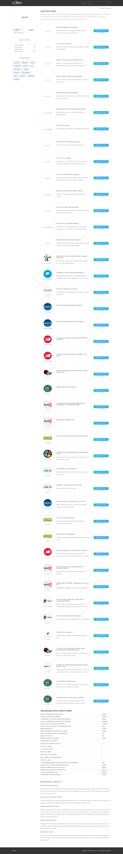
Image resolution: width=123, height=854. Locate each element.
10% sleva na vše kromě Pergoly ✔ (65, 517)
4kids (15, 76)
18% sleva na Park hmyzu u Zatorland (66, 289)
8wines (32, 62)
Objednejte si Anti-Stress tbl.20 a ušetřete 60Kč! (69, 485)
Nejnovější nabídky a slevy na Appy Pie (67, 27)
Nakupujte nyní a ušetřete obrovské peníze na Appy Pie (71, 109)
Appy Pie (109, 8)
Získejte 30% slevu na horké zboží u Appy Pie (68, 239)
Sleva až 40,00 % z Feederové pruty (66, 681)
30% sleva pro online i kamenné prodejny (67, 207)
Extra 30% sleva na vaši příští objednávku (67, 223)
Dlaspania (16, 72)
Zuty (32, 66)
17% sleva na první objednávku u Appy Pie (67, 174)
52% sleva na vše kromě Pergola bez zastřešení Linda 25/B (72, 436)
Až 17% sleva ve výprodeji (63, 158)
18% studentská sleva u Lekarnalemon (66, 468)
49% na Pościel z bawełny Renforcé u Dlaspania (69, 305)
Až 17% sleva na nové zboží (63, 43)
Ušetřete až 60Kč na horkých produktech (67, 92)
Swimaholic (31, 76)
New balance (17, 69)
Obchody (14, 850)
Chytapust (16, 62)
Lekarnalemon (26, 72)
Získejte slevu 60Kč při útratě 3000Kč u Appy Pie (69, 190)
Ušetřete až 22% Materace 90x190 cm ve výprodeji (70, 321)
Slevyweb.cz (103, 8)
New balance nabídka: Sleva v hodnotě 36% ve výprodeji (71, 550)
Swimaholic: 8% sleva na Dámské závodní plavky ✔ (70, 272)
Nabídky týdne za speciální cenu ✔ (65, 419)
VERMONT (17, 66)
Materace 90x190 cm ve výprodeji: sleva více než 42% (70, 501)
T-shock (25, 66)
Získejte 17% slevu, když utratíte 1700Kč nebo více (70, 60)
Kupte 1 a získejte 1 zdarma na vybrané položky (69, 76)
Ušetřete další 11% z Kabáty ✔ (64, 632)
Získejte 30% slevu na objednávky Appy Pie (68, 141)
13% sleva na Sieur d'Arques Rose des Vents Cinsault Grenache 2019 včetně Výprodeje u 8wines (70, 649)
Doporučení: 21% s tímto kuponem (65, 534)
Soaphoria (16, 79)
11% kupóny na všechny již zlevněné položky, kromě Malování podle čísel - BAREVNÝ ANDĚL (70, 404)
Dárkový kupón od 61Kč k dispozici (66, 387)
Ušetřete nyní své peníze (62, 125)
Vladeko (26, 69)
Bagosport (25, 62)
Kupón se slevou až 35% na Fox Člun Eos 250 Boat (70, 697)
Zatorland (22, 76)
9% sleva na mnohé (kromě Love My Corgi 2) (68, 615)
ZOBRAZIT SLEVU (101, 30)
